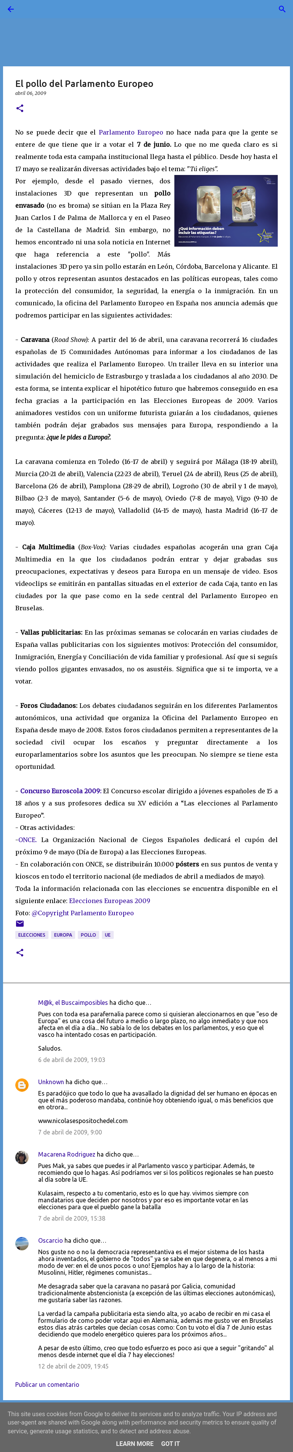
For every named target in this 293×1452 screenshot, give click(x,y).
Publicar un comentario (47, 1384)
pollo (88, 934)
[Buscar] (32, 9)
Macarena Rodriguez (66, 1154)
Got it (170, 1443)
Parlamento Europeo (131, 132)
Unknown (51, 1081)
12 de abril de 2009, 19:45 (73, 1366)
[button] (19, 109)
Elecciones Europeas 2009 (109, 901)
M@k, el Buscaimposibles (73, 1002)
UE (108, 934)
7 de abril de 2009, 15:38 (71, 1218)
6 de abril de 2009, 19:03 (71, 1059)
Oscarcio (50, 1240)
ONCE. (27, 840)
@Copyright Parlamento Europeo (83, 913)
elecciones (31, 934)
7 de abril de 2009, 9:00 (70, 1132)
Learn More (134, 1443)
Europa (63, 934)
